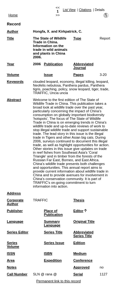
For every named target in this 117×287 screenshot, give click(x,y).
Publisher (15, 211)
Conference (83, 260)
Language (15, 221)
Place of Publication (53, 212)
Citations (85, 10)
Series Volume (13, 244)
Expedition (53, 260)
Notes (12, 267)
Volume (13, 75)
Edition (79, 243)
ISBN (48, 253)
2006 (37, 64)
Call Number (17, 274)
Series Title (53, 232)
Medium (79, 253)
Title (10, 38)
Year (10, 64)
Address (14, 193)
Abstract (14, 100)
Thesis (78, 200)
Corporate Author (15, 202)
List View (69, 10)
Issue (48, 75)
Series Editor (17, 232)
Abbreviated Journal (83, 66)
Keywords (15, 81)
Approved (81, 267)
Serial (78, 274)
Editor (78, 211)
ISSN (11, 253)
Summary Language (52, 223)
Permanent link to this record (58, 281)
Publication (53, 64)
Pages (78, 75)
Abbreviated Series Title (83, 234)
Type (77, 38)
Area (11, 260)
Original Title (84, 221)
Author (12, 31)
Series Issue (54, 243)
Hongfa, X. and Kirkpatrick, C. (57, 31)
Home (13, 15)
